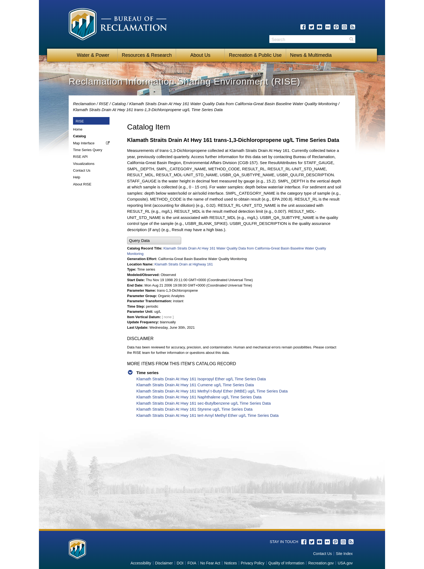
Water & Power (93, 55)
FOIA (191, 563)
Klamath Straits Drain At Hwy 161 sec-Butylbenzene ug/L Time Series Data (203, 403)
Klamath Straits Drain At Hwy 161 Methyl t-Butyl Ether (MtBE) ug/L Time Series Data (212, 391)
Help (76, 177)
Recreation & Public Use (255, 55)
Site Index (344, 553)
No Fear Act (210, 563)
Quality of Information (286, 563)
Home (77, 129)
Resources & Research (147, 55)
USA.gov (345, 563)
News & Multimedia (311, 55)
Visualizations (83, 164)
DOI (180, 563)
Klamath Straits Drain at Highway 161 (183, 264)
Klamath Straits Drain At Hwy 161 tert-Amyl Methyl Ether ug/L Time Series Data (207, 415)
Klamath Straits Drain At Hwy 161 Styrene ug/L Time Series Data (194, 409)
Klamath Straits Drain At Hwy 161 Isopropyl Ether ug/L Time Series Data (201, 379)
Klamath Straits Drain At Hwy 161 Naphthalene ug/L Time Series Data (198, 397)
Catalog (119, 103)
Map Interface (84, 143)
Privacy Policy (252, 563)
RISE (103, 103)
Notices (230, 563)
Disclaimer (164, 563)
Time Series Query (87, 150)
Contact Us (81, 170)
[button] (154, 241)
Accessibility (141, 563)
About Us (200, 55)
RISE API (80, 157)
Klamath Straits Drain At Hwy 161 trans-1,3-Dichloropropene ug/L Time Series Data (148, 109)
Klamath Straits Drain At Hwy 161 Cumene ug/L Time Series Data (195, 384)
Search (351, 39)
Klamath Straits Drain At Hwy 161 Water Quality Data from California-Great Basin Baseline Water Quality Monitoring (233, 103)
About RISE (82, 184)
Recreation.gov (321, 563)
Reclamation (84, 103)
